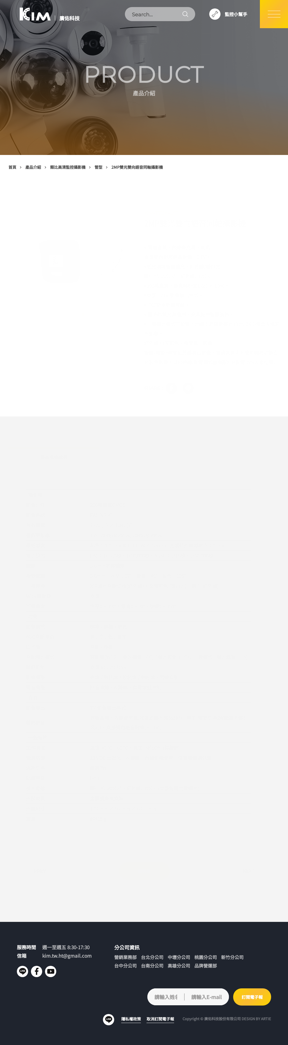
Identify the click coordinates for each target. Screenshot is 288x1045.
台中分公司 (125, 965)
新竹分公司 (232, 957)
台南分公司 (152, 965)
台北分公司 (152, 957)
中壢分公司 (179, 957)
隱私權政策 (131, 1019)
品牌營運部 (205, 965)
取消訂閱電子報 (160, 1019)
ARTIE (266, 1018)
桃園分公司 (205, 957)
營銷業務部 (125, 957)
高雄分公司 (179, 965)
